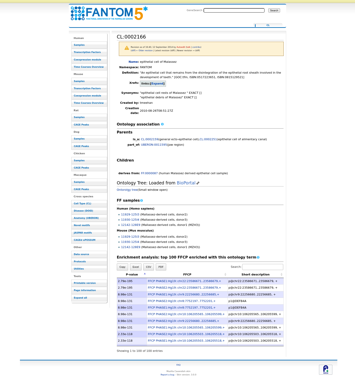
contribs (196, 47)
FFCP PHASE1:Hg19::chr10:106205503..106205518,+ (186, 340)
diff (133, 50)
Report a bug (167, 374)
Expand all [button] (80, 298)
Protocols (80, 261)
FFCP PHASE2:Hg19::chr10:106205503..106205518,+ (186, 334)
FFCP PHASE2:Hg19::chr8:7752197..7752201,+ (182, 301)
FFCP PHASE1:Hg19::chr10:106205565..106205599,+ (186, 327)
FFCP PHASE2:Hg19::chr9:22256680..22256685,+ (183, 321)
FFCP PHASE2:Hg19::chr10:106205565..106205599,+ (186, 314)
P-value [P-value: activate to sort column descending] (132, 274)
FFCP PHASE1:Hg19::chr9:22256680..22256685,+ (183, 294)
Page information (85, 290)
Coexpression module (87, 59)
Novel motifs (82, 225)
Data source (81, 254)
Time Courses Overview (89, 67)
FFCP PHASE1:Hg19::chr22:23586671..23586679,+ (184, 281)
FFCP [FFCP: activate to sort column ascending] (187, 274)
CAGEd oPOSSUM (84, 240)
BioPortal (186, 183)
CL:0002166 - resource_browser (106, 11)
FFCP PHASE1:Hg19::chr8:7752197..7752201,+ (182, 307)
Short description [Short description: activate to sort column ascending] (256, 274)
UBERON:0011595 (154, 144)
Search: (257, 266)
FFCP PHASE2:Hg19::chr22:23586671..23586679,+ (184, 287)
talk (188, 47)
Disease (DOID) (83, 211)
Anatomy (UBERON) (86, 218)
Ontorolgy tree (127, 189)
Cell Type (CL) (82, 203)
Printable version (85, 283)
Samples (79, 45)
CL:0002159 (149, 139)
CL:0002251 (208, 139)
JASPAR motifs (83, 233)
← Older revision (144, 50)
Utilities (79, 269)
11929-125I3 (130, 214)
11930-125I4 (130, 219)
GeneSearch (194, 10)
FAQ (178, 365)
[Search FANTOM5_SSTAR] (234, 10)
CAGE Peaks (81, 124)
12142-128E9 (130, 225)
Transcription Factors (87, 52)
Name (133, 61)
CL (268, 25)
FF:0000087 (149, 173)
